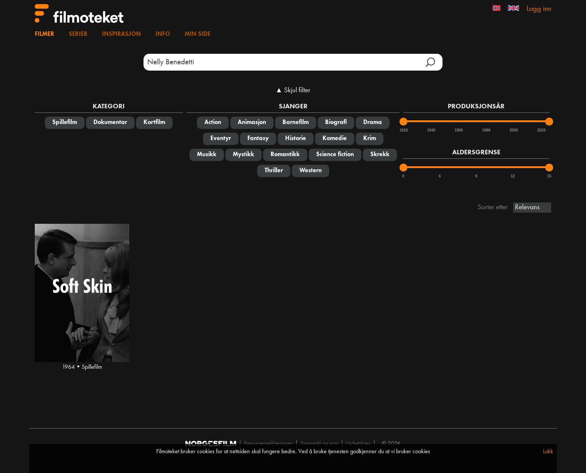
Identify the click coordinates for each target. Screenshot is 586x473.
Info (162, 34)
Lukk (548, 452)
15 (549, 176)
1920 (403, 130)
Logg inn (539, 9)
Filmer (44, 34)
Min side (197, 34)
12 (513, 176)
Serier (78, 34)
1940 (431, 130)
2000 (513, 130)
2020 (541, 130)
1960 (458, 130)
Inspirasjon (121, 34)
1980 (486, 130)
